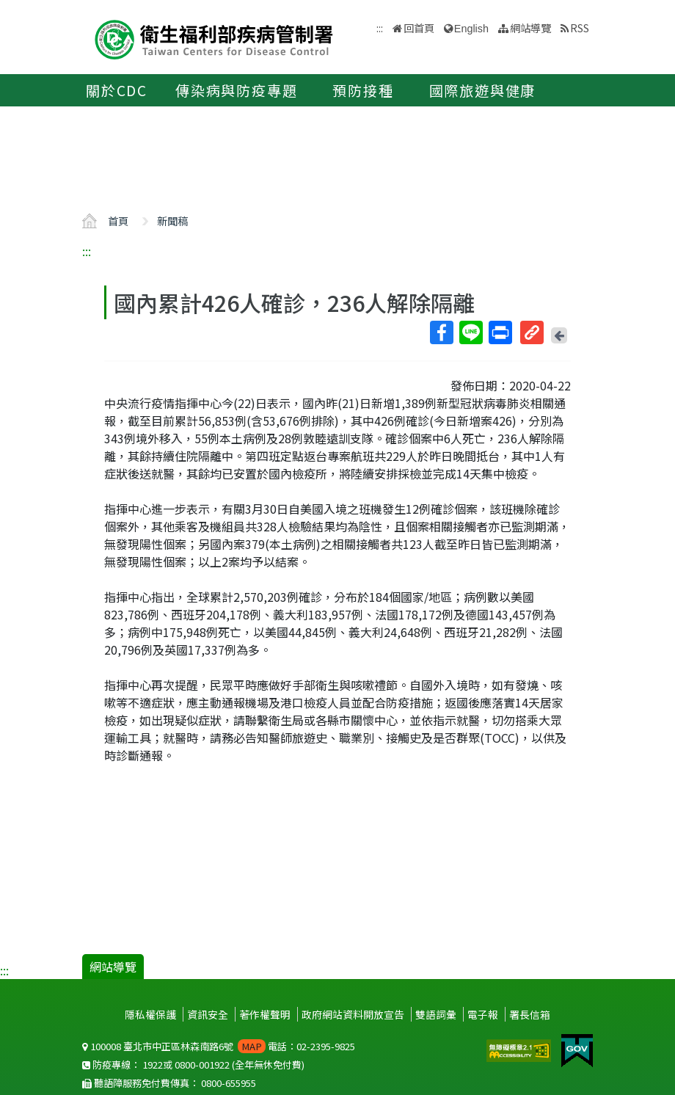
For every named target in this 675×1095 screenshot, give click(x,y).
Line (470, 332)
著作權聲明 (265, 1014)
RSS (579, 27)
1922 (152, 1065)
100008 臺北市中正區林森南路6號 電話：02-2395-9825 (218, 1046)
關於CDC (116, 90)
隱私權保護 (150, 1014)
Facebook (440, 332)
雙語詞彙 (435, 1014)
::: (86, 251)
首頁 (118, 220)
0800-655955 (228, 1083)
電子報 (482, 1014)
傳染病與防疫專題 (236, 90)
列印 (499, 332)
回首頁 (419, 27)
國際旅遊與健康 (482, 90)
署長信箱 (529, 1014)
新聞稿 (172, 220)
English (471, 28)
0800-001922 (202, 1065)
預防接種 (362, 90)
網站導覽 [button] (530, 27)
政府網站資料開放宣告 (353, 1014)
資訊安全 (207, 1014)
